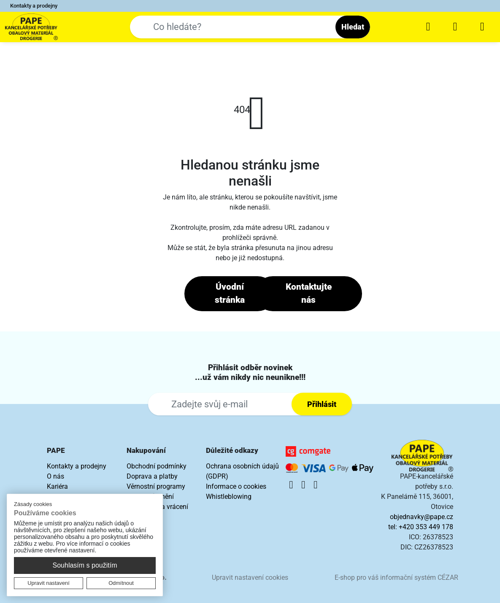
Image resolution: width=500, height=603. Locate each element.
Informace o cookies (236, 486)
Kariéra (57, 486)
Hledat (352, 26)
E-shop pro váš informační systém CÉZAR (396, 577)
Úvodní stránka (230, 293)
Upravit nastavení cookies (250, 577)
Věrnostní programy (156, 486)
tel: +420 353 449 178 (420, 527)
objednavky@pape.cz (421, 517)
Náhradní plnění (150, 497)
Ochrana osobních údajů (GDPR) (242, 471)
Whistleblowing (228, 497)
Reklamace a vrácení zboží (157, 512)
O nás (55, 476)
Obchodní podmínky (156, 466)
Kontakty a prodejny (33, 6)
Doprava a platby (152, 476)
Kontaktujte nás (309, 293)
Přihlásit (321, 404)
